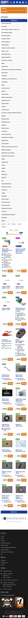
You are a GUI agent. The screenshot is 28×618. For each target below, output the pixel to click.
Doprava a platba (5, 549)
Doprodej (4, 226)
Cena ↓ (16, 230)
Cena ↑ (11, 230)
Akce (9, 224)
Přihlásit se (3, 560)
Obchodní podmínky (5, 543)
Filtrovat (14, 20)
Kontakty (3, 540)
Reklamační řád (4, 545)
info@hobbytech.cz (7, 571)
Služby (2, 538)
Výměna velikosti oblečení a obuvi (8, 547)
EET (2, 554)
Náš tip (19, 224)
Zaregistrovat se (4, 562)
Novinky (3, 224)
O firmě (2, 536)
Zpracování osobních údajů (7, 552)
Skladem (14, 224)
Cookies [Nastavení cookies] (2, 565)
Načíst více (14, 512)
